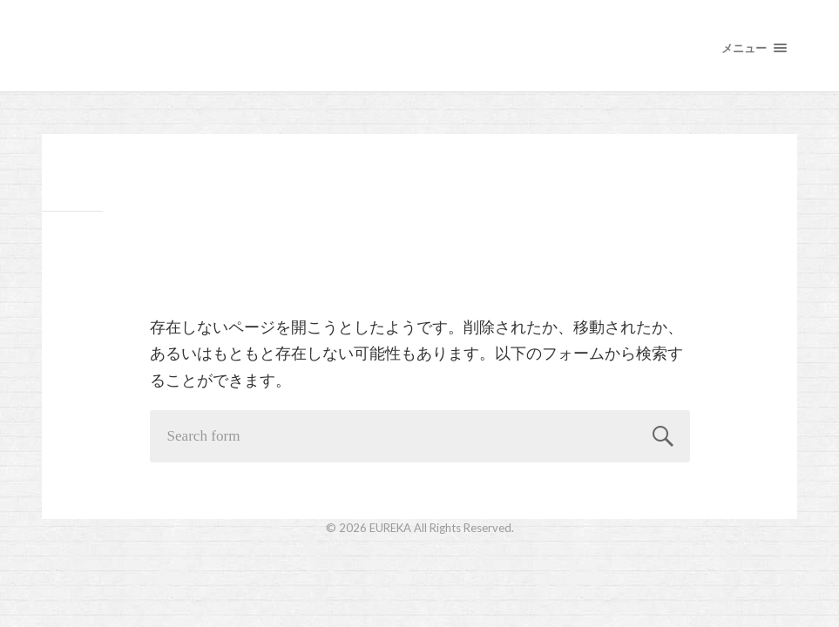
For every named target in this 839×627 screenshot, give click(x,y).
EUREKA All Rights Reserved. (441, 528)
